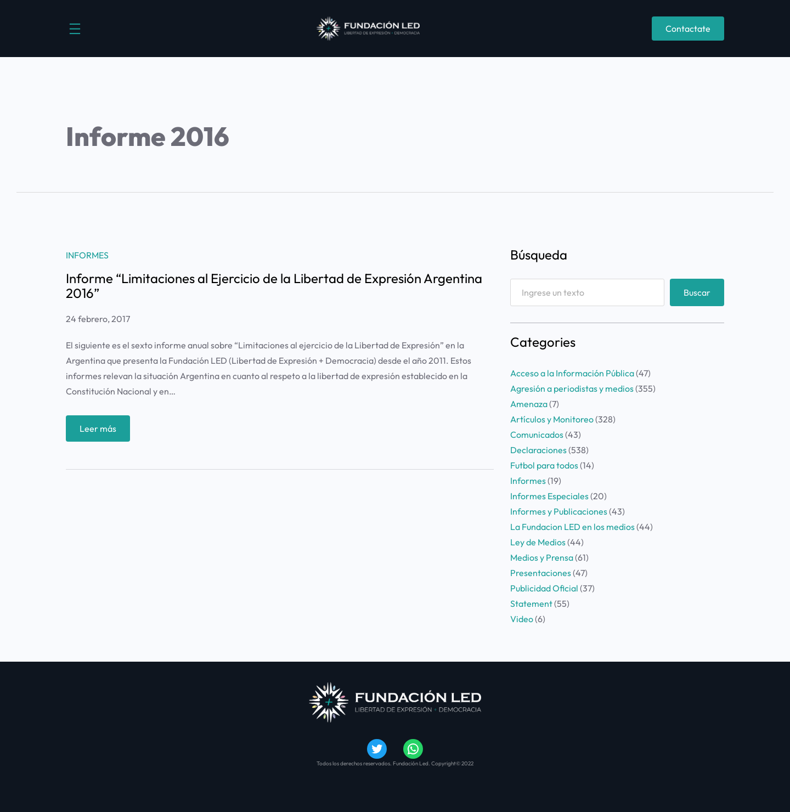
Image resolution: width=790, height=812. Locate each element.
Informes (87, 255)
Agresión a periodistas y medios (572, 388)
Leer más (101, 431)
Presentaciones (540, 572)
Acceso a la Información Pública (572, 373)
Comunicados (536, 434)
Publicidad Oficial (544, 588)
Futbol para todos (544, 465)
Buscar (697, 292)
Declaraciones (538, 449)
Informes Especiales (549, 495)
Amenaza (529, 403)
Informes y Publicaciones (558, 511)
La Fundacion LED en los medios (572, 526)
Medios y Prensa (541, 557)
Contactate (687, 28)
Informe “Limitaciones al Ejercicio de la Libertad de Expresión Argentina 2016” (274, 285)
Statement (531, 603)
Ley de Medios (538, 542)
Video (521, 618)
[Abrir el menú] (75, 29)
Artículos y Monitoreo (552, 419)
